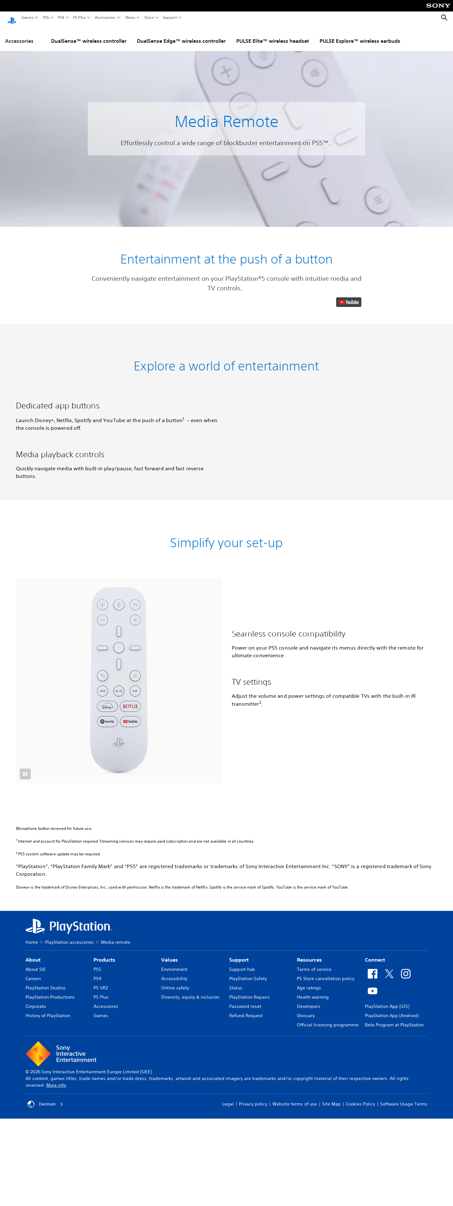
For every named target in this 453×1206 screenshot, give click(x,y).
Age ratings (309, 1199)
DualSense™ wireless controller (88, 35)
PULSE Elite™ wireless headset (272, 35)
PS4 (61, 17)
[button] (226, 375)
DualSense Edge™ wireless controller (181, 35)
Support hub (242, 1180)
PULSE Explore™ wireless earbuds (360, 35)
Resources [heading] (309, 1171)
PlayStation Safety (248, 1190)
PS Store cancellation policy (325, 1190)
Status (235, 1199)
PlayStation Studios (46, 1199)
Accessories (105, 17)
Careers (33, 1190)
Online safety (175, 1199)
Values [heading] (169, 1171)
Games (27, 17)
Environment (174, 1180)
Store (149, 17)
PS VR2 (101, 1199)
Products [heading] (104, 1171)
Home (32, 1153)
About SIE (36, 1180)
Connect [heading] (375, 1171)
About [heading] (33, 1171)
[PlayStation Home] (11, 18)
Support (170, 17)
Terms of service (314, 1180)
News (130, 17)
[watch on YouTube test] (348, 444)
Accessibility (174, 1190)
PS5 (46, 17)
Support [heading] (239, 1171)
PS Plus (79, 17)
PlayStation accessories (69, 1153)
